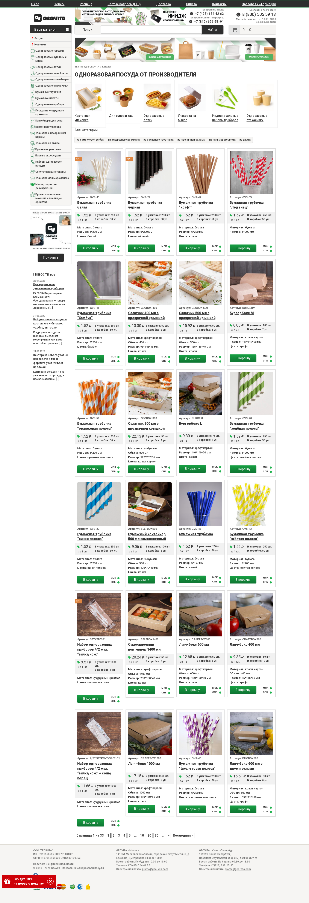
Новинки (40, 44)
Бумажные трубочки (48, 91)
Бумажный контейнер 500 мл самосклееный (147, 536)
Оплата (191, 4)
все (53, 274)
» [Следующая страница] (169, 835)
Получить (50, 257)
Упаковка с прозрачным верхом (50, 135)
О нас (35, 4)
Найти (212, 30)
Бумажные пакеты (47, 98)
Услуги (59, 4)
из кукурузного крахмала (124, 139)
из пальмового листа (222, 139)
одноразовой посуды (90, 868)
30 (157, 835)
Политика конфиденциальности (53, 864)
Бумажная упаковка (48, 149)
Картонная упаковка (48, 126)
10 (142, 835)
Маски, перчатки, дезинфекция (46, 186)
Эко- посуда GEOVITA (87, 66)
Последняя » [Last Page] (183, 835)
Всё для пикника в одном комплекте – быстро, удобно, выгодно (50, 323)
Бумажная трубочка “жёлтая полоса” (247, 536)
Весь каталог (51, 29)
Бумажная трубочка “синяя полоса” (94, 536)
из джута (245, 139)
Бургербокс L (190, 424)
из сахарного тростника (159, 139)
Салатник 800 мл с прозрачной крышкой (146, 426)
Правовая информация (259, 4)
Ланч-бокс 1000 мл (144, 764)
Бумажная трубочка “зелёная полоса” (247, 426)
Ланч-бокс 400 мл (245, 644)
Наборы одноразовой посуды (48, 163)
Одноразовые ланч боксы (51, 73)
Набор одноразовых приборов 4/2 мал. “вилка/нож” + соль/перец (94, 771)
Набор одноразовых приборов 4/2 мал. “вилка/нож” (94, 649)
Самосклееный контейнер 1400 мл (144, 646)
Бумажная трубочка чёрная (145, 205)
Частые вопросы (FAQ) (124, 4)
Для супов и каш (121, 115)
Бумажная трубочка (196, 534)
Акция (38, 38)
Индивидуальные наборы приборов (225, 118)
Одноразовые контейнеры (52, 79)
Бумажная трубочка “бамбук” (94, 315)
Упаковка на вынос (47, 143)
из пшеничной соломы (191, 139)
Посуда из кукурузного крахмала (49, 112)
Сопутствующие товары (50, 171)
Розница (86, 4)
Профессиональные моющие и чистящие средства (48, 198)
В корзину (90, 248)
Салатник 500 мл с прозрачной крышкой (197, 315)
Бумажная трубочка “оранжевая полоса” (94, 426)
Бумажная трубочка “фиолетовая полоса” (197, 766)
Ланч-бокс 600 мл (194, 644)
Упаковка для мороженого (52, 178)
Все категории (86, 130)
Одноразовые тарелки (49, 50)
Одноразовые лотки (48, 67)
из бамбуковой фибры (90, 139)
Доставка (163, 4)
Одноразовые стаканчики (51, 85)
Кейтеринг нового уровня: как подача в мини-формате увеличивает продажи (50, 361)
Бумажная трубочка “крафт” (196, 205)
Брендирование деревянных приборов (48, 286)
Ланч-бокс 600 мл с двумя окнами (246, 766)
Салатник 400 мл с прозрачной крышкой (146, 315)
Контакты (219, 4)
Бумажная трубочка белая (94, 205)
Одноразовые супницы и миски (51, 59)
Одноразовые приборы (49, 104)
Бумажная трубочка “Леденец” (247, 205)
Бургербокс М (242, 313)
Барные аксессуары (48, 155)
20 (149, 835)
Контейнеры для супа (48, 120)
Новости (41, 274)
